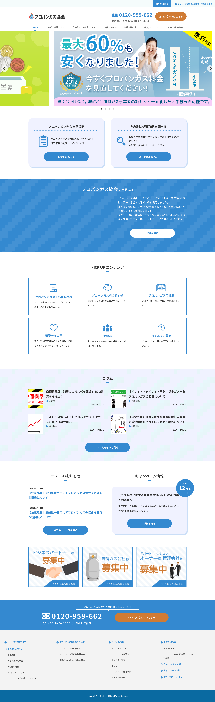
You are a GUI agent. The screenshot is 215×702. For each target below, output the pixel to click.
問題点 (52, 400)
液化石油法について (120, 648)
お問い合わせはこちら (171, 16)
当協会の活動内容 (15, 661)
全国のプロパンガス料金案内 (72, 660)
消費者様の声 (130, 27)
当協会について (151, 27)
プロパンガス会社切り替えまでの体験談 (178, 656)
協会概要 (11, 655)
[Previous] (4, 68)
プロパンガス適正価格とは (71, 648)
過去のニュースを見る (65, 530)
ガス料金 (53, 426)
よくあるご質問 (118, 660)
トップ (35, 27)
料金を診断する (66, 157)
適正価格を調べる (148, 157)
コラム (114, 665)
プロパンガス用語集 (120, 654)
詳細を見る (152, 233)
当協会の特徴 (13, 666)
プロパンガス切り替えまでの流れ (22, 678)
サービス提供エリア (55, 27)
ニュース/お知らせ (174, 27)
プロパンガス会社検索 (121, 671)
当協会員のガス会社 (16, 672)
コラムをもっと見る (107, 447)
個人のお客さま (162, 4)
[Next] (210, 68)
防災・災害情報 (118, 677)
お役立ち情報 (110, 27)
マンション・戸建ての (193, 4)
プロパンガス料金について (84, 27)
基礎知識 (135, 400)
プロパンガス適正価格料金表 (72, 654)
